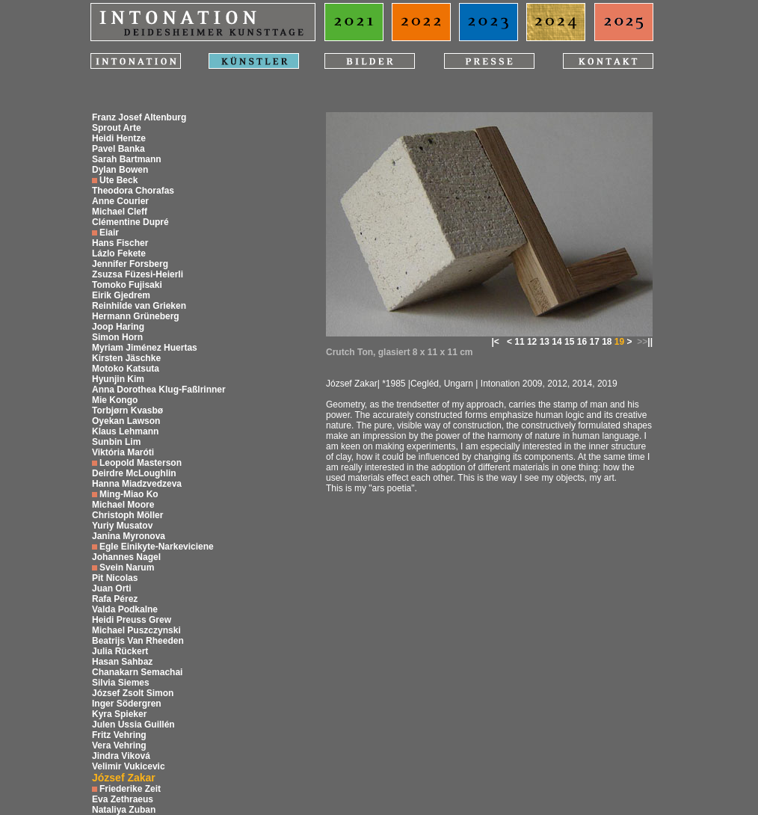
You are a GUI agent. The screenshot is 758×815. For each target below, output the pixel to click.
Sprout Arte (116, 128)
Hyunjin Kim (118, 379)
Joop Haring (118, 327)
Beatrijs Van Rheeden (138, 641)
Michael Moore (123, 504)
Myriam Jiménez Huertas (144, 347)
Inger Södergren (126, 703)
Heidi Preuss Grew (131, 620)
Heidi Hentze (119, 138)
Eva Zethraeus (122, 799)
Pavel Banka (118, 149)
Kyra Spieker (119, 714)
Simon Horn (117, 337)
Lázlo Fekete (119, 253)
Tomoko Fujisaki (127, 285)
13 (544, 341)
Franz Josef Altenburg (139, 117)
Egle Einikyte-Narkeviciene (156, 546)
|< (495, 341)
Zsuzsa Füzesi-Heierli (137, 274)
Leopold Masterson (140, 463)
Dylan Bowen (120, 169)
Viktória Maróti (123, 452)
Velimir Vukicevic (128, 766)
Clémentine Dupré (130, 222)
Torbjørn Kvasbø (127, 410)
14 (556, 341)
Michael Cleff (119, 211)
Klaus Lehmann (125, 431)
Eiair (109, 232)
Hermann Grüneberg (135, 316)
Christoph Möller (127, 515)
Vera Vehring (119, 745)
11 (519, 341)
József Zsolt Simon (132, 693)
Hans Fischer (120, 243)
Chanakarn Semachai (137, 672)
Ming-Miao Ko (128, 494)
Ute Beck (118, 180)
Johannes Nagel (126, 557)
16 (582, 341)
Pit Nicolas (115, 578)
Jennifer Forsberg (130, 264)
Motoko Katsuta (125, 368)
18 (606, 341)
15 (569, 341)
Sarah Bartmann (126, 159)
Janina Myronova (128, 536)
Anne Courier (120, 201)
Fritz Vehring (119, 735)
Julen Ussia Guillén (133, 724)
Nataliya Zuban (123, 810)
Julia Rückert (120, 651)
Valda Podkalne (125, 609)
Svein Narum (126, 567)
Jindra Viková (121, 756)
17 (594, 341)
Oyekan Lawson (126, 421)
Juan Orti (112, 588)
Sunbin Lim (116, 442)
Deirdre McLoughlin (134, 473)
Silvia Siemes (121, 682)
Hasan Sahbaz (122, 661)
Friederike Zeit (130, 789)
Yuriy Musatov (122, 525)
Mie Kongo (115, 400)
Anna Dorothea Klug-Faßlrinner (159, 389)
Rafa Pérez (115, 599)
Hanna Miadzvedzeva (137, 484)
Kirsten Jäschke (126, 358)
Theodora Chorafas (133, 190)
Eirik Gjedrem (121, 295)
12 (532, 341)
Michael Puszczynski (136, 630)
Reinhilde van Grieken (139, 306)
